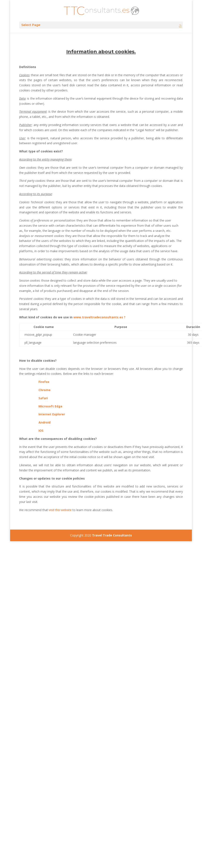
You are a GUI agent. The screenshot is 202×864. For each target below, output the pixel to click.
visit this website (60, 510)
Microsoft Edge (50, 406)
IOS (41, 430)
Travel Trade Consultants (112, 535)
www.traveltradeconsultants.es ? (99, 317)
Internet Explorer (52, 414)
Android (45, 422)
